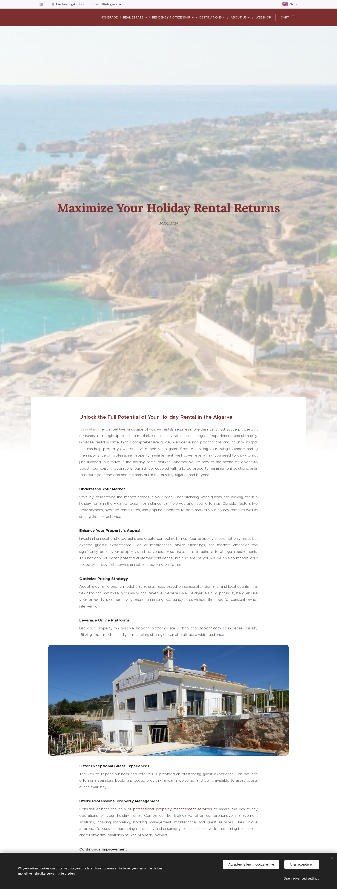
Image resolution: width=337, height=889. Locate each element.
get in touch (78, 4)
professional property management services (172, 809)
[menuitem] (110, 17)
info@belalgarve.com (109, 4)
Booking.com (210, 628)
